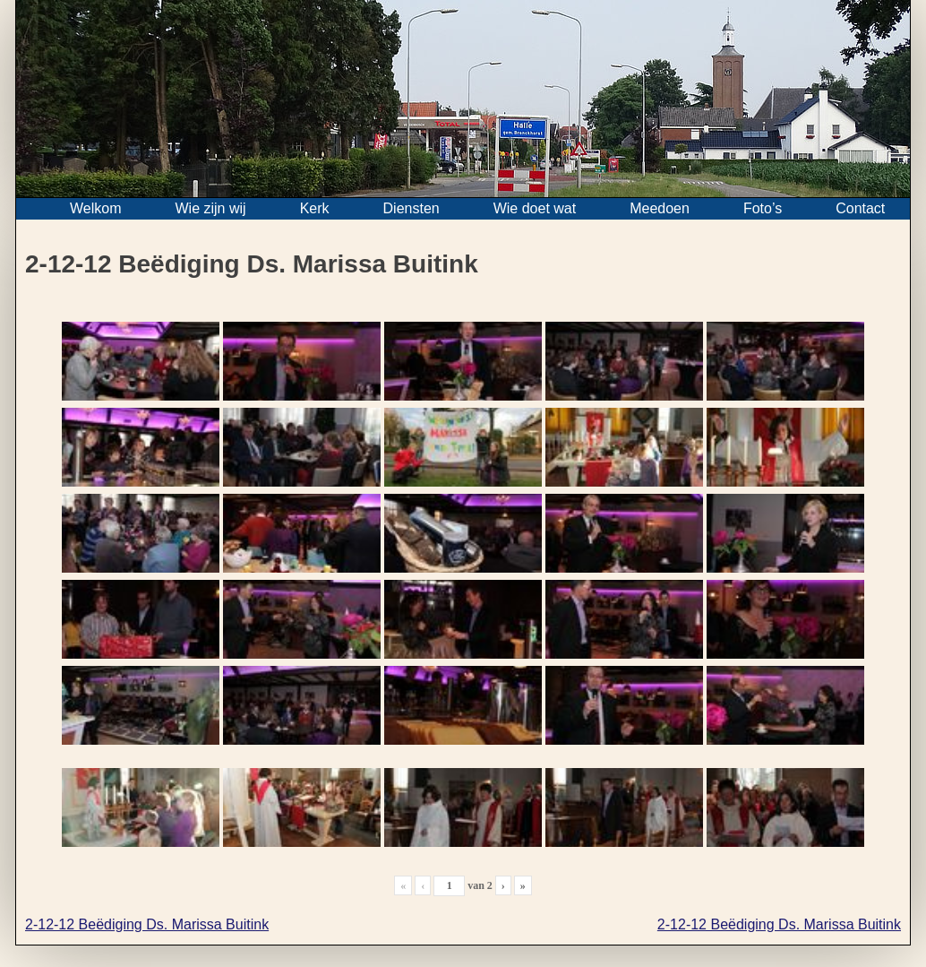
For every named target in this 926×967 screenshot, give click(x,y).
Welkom (96, 208)
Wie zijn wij (211, 208)
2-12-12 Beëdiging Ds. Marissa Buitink (147, 924)
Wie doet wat (534, 208)
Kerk (315, 208)
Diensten (411, 208)
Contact (860, 208)
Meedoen (660, 208)
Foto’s (762, 208)
